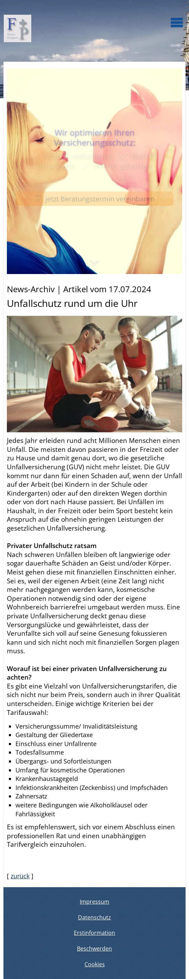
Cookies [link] (95, 964)
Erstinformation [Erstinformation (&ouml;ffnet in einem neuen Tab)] (94, 933)
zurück (20, 876)
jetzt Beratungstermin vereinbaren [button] (94, 198)
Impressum (94, 901)
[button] (94, 266)
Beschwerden (94, 948)
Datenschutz (94, 917)
